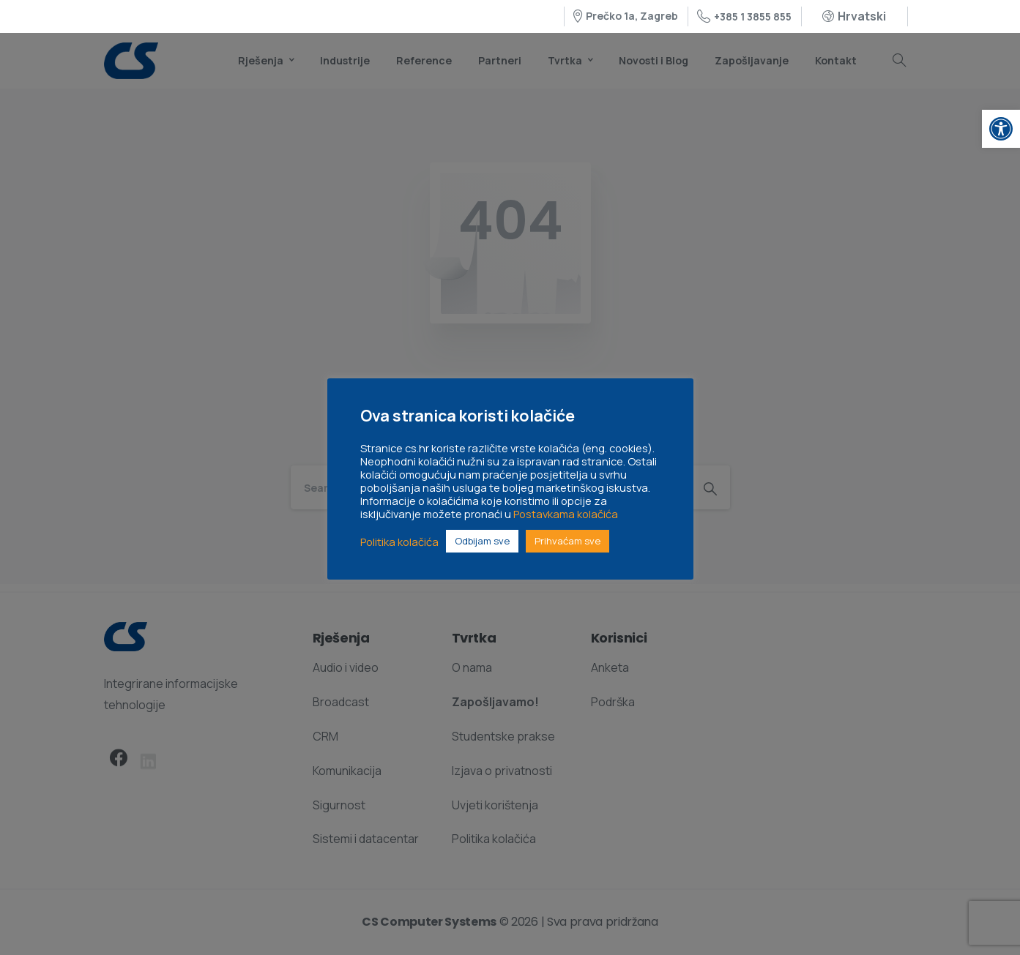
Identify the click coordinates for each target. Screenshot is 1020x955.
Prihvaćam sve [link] (567, 540)
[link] (1001, 129)
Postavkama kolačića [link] (565, 513)
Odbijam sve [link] (482, 540)
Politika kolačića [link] (399, 541)
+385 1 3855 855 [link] (744, 16)
